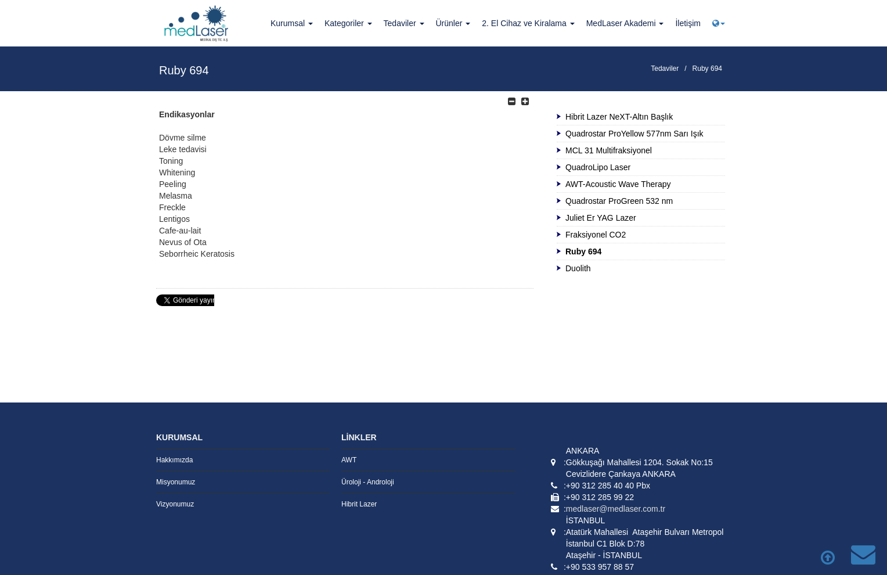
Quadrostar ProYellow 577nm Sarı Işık (634, 133)
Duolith (578, 268)
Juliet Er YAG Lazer (600, 217)
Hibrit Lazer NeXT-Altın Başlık (619, 116)
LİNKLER (359, 437)
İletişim (688, 23)
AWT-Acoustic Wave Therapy (618, 184)
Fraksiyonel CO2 (595, 234)
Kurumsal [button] (292, 23)
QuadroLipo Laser (597, 167)
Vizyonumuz (175, 504)
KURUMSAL (179, 437)
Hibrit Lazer (359, 504)
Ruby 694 (707, 68)
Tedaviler (665, 68)
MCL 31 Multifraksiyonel (608, 150)
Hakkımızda (174, 460)
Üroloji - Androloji (367, 482)
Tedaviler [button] (404, 23)
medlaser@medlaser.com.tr (615, 508)
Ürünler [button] (453, 23)
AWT (348, 460)
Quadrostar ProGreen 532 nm (619, 201)
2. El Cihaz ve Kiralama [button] (528, 23)
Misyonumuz (175, 482)
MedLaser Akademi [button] (625, 23)
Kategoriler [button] (348, 23)
